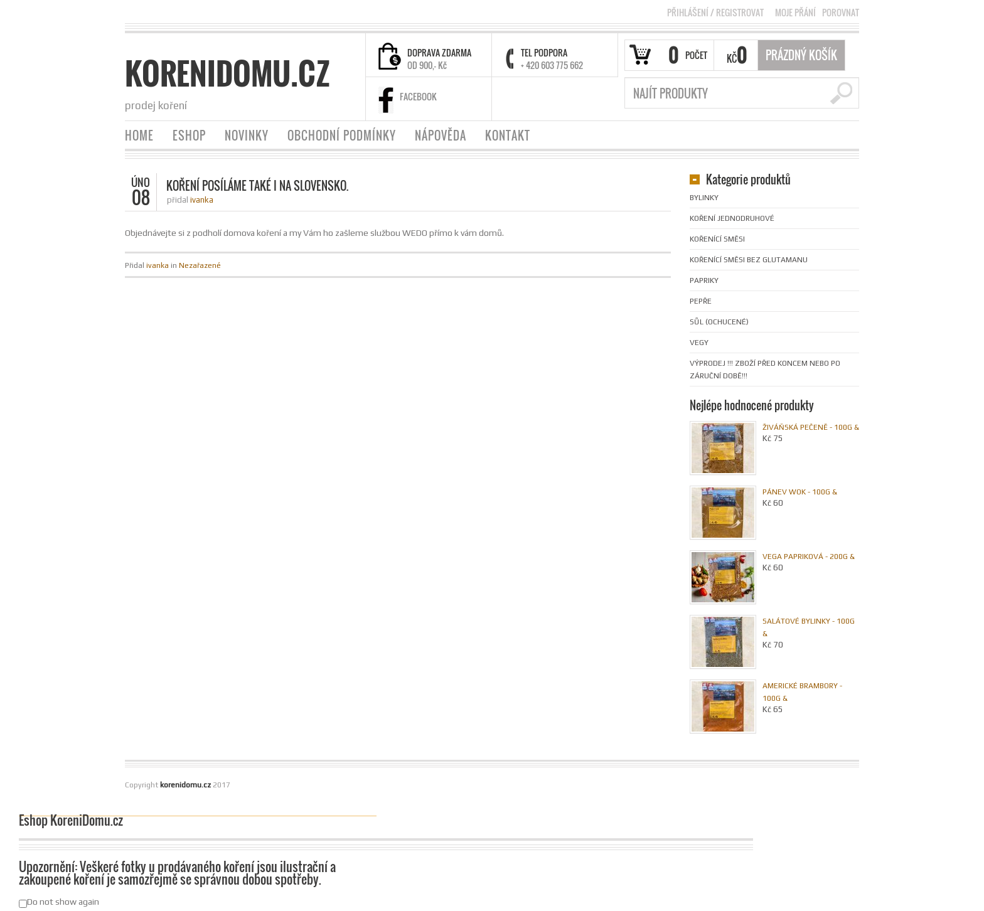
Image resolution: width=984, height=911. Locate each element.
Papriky (704, 280)
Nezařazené (200, 265)
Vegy (699, 342)
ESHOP (189, 135)
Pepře (701, 301)
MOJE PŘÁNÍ (795, 12)
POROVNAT (840, 12)
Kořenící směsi (717, 239)
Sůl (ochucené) (719, 321)
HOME (139, 135)
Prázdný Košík (801, 55)
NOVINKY (247, 135)
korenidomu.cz (227, 73)
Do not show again (59, 902)
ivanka (201, 200)
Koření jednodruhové (732, 218)
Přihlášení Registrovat (715, 12)
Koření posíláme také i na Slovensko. (257, 186)
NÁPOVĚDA (440, 135)
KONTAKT (507, 135)
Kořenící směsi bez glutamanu (749, 259)
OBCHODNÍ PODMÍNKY (341, 135)
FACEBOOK (418, 96)
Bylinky (704, 197)
